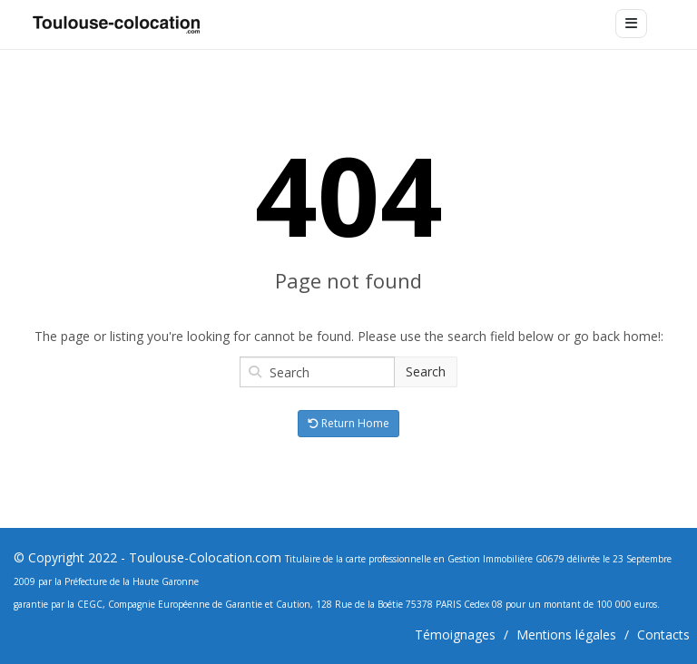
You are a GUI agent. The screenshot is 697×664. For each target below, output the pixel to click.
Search (426, 371)
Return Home (348, 423)
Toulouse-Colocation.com (205, 557)
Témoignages (455, 634)
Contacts (663, 634)
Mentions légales (566, 634)
